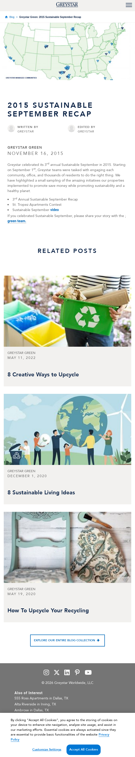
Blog (11, 17)
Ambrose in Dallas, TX (31, 710)
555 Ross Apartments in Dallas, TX (41, 698)
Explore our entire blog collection (64, 640)
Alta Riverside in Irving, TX (35, 704)
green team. (16, 221)
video (54, 210)
